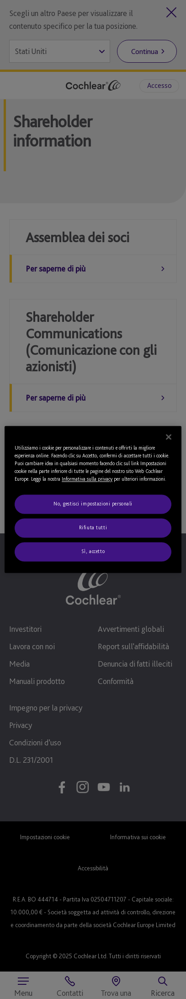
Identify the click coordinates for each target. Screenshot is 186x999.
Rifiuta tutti (93, 528)
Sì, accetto (93, 551)
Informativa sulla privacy (87, 479)
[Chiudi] (169, 437)
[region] (93, 499)
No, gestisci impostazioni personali (93, 504)
